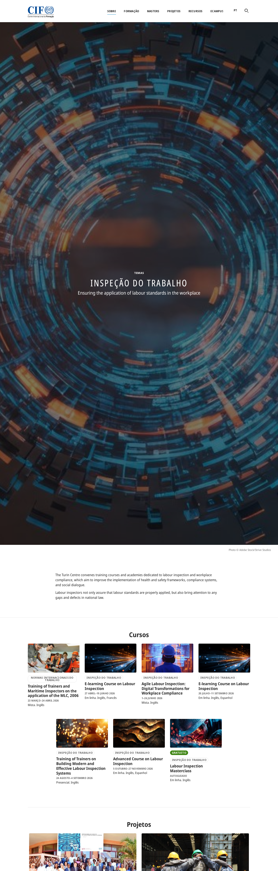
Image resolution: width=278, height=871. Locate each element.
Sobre (111, 11)
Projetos (173, 11)
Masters (153, 11)
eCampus (216, 11)
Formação (131, 11)
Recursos (196, 11)
